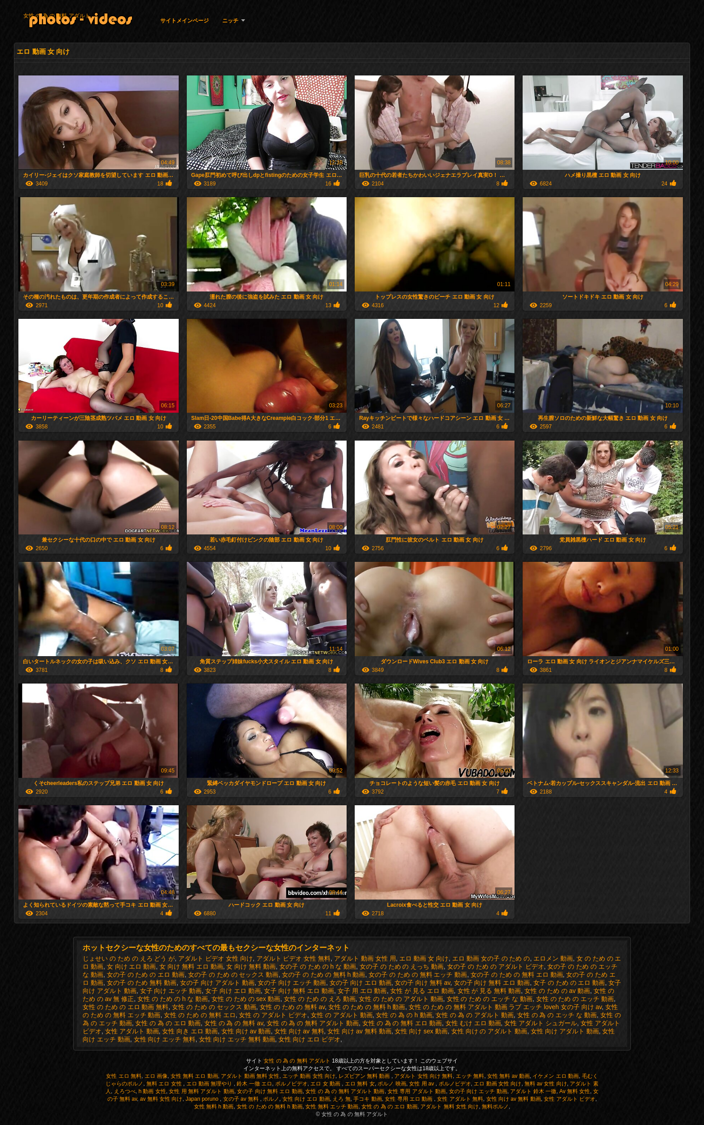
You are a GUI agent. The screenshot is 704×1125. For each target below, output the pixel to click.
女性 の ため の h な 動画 (172, 998)
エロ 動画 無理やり (210, 1084)
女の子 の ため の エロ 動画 (146, 974)
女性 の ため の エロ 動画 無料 (125, 1006)
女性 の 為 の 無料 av (233, 1023)
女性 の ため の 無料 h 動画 (366, 1006)
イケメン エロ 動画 (555, 1076)
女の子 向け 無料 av (422, 982)
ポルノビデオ (291, 1084)
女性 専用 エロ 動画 (409, 1099)
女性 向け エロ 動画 (306, 1099)
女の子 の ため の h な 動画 (317, 966)
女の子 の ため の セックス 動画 (233, 974)
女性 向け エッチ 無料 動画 (237, 1039)
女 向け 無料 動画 (251, 966)
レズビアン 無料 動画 (365, 1076)
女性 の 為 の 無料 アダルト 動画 (313, 1023)
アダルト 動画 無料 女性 (250, 1076)
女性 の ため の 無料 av (292, 1006)
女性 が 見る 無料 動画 (489, 990)
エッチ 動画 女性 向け (308, 1076)
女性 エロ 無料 (123, 1076)
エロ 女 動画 (326, 1084)
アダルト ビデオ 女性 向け (215, 958)
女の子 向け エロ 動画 (361, 982)
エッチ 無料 (470, 1076)
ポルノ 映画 (392, 1084)
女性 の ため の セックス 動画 (214, 1006)
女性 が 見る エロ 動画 (422, 990)
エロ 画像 (156, 1076)
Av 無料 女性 (574, 1091)
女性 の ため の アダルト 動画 (401, 998)
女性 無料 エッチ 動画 (331, 1106)
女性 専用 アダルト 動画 (416, 1091)
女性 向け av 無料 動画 (359, 1031)
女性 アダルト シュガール (540, 1023)
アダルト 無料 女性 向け (449, 1106)
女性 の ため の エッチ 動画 (575, 998)
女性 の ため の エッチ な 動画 (489, 998)
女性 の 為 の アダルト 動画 (474, 1015)
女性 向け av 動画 (246, 1031)
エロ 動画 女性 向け (497, 1084)
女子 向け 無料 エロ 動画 (299, 990)
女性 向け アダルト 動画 (565, 1031)
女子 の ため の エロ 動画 (569, 982)
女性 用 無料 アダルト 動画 (201, 1091)
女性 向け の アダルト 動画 (489, 1031)
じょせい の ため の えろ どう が (129, 958)
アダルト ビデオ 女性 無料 (293, 958)
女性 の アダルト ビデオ (273, 1015)
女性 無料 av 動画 (508, 1076)
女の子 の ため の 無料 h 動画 (323, 974)
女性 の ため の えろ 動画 (319, 998)
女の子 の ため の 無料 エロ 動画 (517, 974)
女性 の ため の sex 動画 (245, 998)
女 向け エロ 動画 (131, 966)
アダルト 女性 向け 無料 (423, 1076)
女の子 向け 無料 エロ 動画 (492, 982)
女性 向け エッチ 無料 (165, 1039)
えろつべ (125, 1091)
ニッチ (230, 21)
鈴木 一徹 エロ (254, 1084)
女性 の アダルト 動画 (342, 1015)
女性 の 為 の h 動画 (404, 1015)
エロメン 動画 (553, 958)
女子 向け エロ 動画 (233, 990)
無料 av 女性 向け (545, 1084)
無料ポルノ (495, 1106)
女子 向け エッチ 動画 (171, 990)
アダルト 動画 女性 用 (365, 958)
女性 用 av (422, 1084)
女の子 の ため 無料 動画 (142, 982)
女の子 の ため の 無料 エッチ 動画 (418, 974)
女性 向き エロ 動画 (190, 1031)
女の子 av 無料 (241, 1099)
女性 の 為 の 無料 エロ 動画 (402, 1023)
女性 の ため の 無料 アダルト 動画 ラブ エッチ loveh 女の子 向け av (505, 1006)
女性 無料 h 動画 (214, 1106)
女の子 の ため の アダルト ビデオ (495, 966)
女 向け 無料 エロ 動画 (191, 966)
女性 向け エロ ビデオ (309, 1039)
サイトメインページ (184, 21)
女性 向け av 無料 (299, 1031)
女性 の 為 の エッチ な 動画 (557, 1015)
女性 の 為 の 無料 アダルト (56, 16)
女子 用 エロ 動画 (362, 990)
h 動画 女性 (152, 1091)
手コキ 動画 (367, 1099)
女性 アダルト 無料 (460, 1099)
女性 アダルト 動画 (132, 1031)
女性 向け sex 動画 (421, 1031)
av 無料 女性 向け (161, 1099)
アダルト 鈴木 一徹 (533, 1091)
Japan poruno (202, 1099)
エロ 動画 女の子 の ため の (491, 958)
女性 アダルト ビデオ (569, 1099)
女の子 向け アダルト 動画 (217, 982)
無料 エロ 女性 (164, 1084)
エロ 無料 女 (360, 1084)
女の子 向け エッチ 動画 (292, 982)
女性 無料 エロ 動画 (194, 1076)
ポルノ (271, 1099)
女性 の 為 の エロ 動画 (167, 1023)
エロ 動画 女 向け (424, 958)
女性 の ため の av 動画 (557, 990)
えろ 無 (341, 1099)
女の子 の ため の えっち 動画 (402, 966)
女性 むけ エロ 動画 (473, 1023)
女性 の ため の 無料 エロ (199, 1015)
